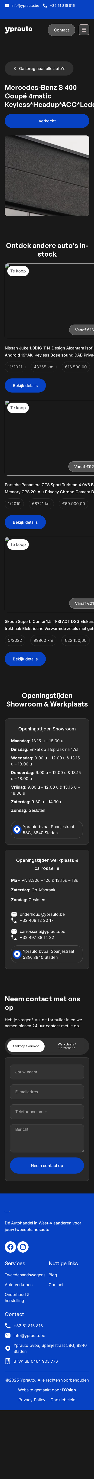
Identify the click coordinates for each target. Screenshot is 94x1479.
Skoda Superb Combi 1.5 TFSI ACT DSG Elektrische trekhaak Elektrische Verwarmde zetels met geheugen (46, 674)
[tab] (26, 1115)
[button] (47, 121)
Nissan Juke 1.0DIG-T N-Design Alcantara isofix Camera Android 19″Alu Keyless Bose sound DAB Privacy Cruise (46, 355)
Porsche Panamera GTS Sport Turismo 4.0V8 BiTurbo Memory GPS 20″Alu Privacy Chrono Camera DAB (46, 514)
